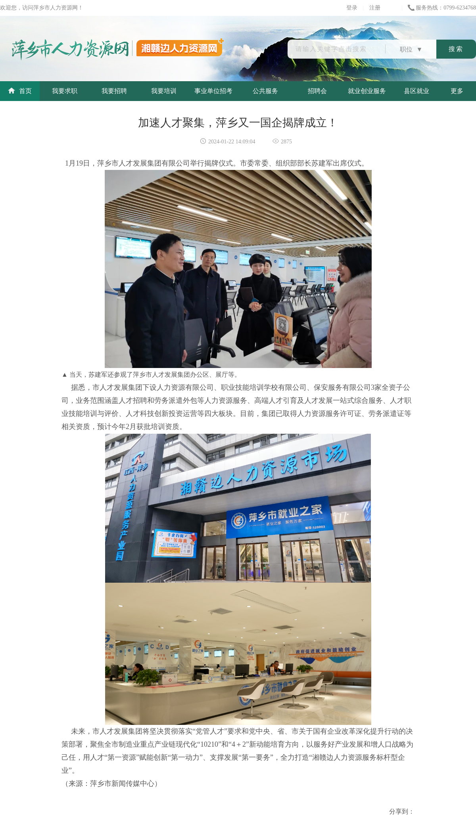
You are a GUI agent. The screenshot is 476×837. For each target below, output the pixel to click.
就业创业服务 (367, 91)
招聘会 (317, 91)
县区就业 (416, 91)
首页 (20, 91)
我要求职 (64, 91)
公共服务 (265, 91)
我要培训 (164, 91)
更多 (457, 91)
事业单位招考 (213, 91)
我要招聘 (114, 91)
